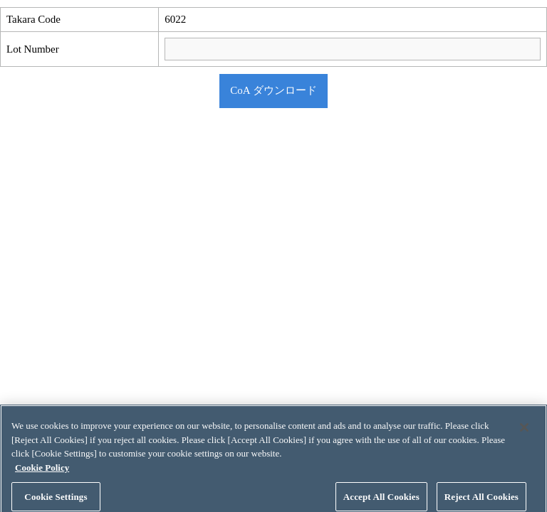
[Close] (524, 432)
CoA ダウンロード (273, 90)
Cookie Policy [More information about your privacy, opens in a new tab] (42, 472)
